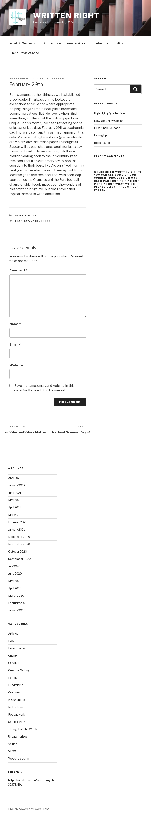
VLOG (12, 751)
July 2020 (14, 566)
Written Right (66, 15)
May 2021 (14, 500)
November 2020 (19, 544)
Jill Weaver (54, 78)
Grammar (14, 692)
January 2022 (16, 485)
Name (15, 324)
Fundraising (15, 685)
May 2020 (14, 581)
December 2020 (19, 536)
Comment (18, 270)
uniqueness (41, 221)
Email (15, 344)
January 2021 (16, 529)
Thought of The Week (22, 729)
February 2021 (17, 522)
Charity (12, 655)
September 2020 (19, 558)
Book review (16, 648)
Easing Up (100, 135)
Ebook (12, 677)
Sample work (26, 215)
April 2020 (15, 588)
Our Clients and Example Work (64, 43)
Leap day (22, 221)
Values (12, 744)
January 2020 (17, 610)
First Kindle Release (107, 128)
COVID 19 (14, 663)
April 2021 (14, 507)
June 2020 (15, 573)
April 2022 (14, 478)
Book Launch (102, 142)
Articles (13, 633)
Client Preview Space (24, 52)
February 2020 (17, 603)
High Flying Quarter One (109, 113)
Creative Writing (19, 670)
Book (11, 641)
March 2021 (15, 514)
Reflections (16, 707)
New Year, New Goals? (108, 120)
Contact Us (100, 43)
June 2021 (14, 492)
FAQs (119, 43)
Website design (18, 758)
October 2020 (17, 551)
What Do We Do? (22, 43)
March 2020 (16, 595)
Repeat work (16, 714)
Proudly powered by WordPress (28, 809)
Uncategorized (18, 736)
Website (16, 365)
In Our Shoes (16, 699)
